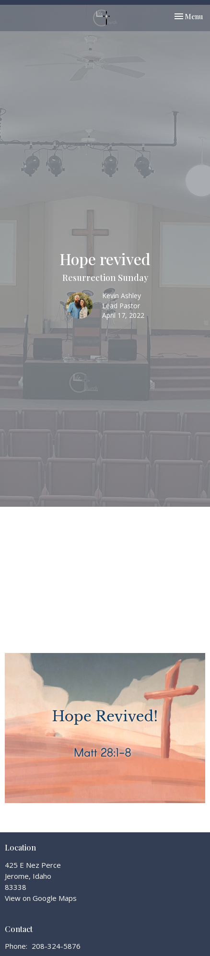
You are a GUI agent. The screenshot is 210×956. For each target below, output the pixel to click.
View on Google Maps (41, 898)
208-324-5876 (56, 946)
